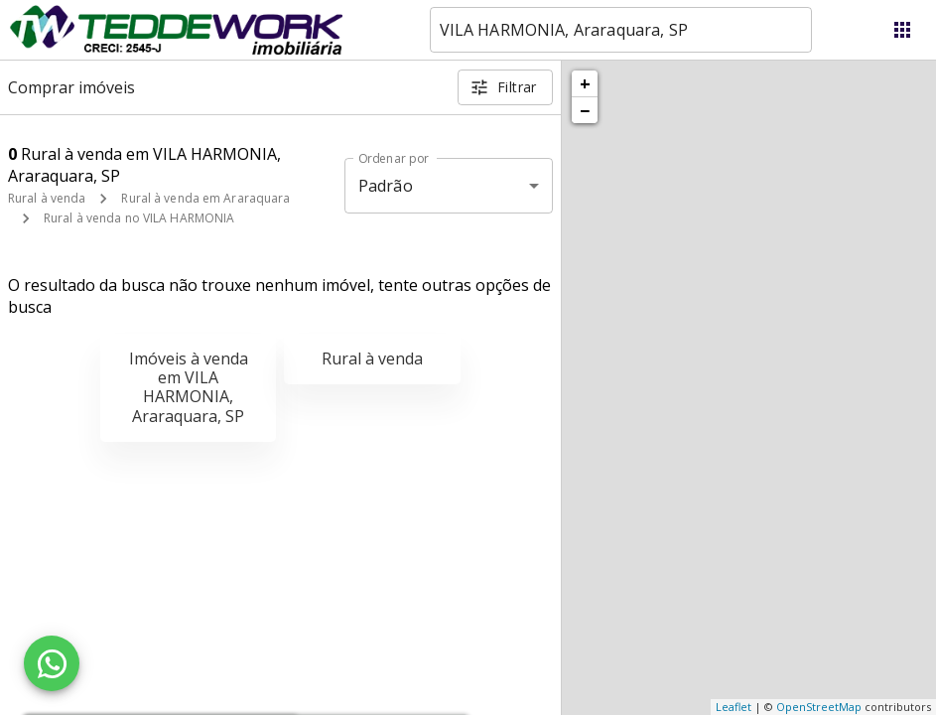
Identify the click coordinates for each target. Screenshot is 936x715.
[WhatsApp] (51, 663)
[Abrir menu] (902, 30)
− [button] (585, 110)
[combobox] (621, 30)
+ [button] (585, 83)
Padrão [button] (385, 186)
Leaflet (733, 706)
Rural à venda (46, 198)
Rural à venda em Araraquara (205, 198)
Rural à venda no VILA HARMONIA (139, 218)
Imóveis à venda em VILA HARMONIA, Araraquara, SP (188, 387)
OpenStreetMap (819, 706)
